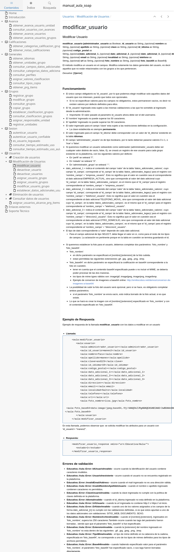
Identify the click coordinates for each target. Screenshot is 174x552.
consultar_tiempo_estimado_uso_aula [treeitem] (34, 149)
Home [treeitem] (10, 13)
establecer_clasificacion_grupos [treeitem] (30, 112)
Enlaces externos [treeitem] (17, 207)
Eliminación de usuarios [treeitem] (26, 194)
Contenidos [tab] (11, 5)
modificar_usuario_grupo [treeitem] (31, 186)
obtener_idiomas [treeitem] (21, 58)
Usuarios (68, 16)
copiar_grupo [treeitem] (19, 108)
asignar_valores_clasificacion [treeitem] (29, 79)
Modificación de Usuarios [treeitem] (26, 161)
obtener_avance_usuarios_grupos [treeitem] (32, 38)
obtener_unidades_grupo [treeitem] (26, 62)
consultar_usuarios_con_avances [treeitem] (31, 29)
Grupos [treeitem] (11, 91)
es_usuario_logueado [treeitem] (24, 141)
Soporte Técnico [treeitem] (16, 211)
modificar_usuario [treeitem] (26, 166)
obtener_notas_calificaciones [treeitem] (29, 50)
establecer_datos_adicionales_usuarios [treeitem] (40, 190)
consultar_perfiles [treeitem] (22, 75)
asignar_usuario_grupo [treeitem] (30, 178)
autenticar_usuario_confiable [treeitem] (29, 137)
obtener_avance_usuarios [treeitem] (27, 34)
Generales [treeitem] (13, 54)
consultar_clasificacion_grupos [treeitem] (30, 116)
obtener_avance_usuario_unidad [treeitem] (31, 25)
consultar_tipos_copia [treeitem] (24, 83)
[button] (154, 16)
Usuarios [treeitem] (12, 153)
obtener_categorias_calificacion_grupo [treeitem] (35, 46)
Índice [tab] (31, 5)
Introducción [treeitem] (14, 17)
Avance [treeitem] (11, 21)
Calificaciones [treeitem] (15, 42)
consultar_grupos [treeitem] (21, 104)
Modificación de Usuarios (93, 16)
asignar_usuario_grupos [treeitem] (30, 182)
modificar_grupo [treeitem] (21, 100)
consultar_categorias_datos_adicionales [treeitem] (36, 71)
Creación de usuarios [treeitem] (24, 157)
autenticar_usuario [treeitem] (22, 133)
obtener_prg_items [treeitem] (22, 87)
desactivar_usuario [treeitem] (27, 170)
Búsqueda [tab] (49, 5)
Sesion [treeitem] (10, 128)
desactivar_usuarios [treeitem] (27, 174)
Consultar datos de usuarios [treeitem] (28, 199)
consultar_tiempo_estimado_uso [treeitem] (31, 145)
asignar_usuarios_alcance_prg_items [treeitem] (34, 203)
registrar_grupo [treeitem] (20, 95)
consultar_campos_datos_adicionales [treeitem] (34, 67)
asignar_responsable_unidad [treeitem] (29, 120)
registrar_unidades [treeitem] (22, 124)
